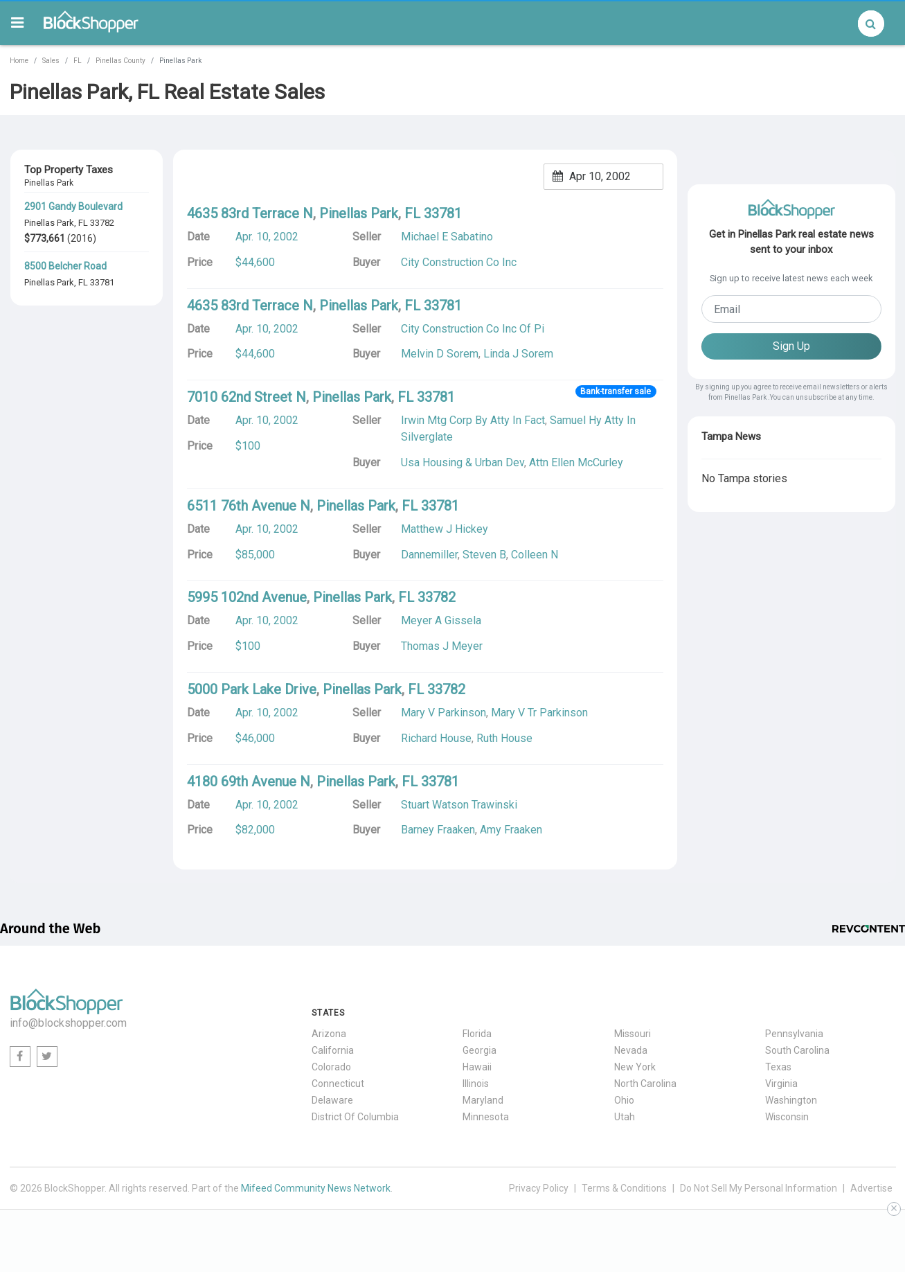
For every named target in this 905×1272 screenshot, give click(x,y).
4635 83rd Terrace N (250, 213)
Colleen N (534, 554)
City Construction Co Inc (459, 262)
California (333, 1050)
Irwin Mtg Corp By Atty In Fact (473, 420)
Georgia (479, 1050)
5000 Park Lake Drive (251, 689)
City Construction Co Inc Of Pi (472, 328)
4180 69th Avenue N (248, 781)
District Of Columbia (355, 1116)
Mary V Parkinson (443, 712)
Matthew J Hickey (444, 529)
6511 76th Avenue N (248, 505)
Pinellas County (120, 60)
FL (77, 60)
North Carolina (645, 1083)
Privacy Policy (538, 1188)
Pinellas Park (49, 223)
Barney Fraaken (438, 829)
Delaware (332, 1100)
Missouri (632, 1033)
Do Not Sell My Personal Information (758, 1188)
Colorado (331, 1066)
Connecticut (338, 1083)
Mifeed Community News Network (316, 1188)
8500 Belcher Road (65, 266)
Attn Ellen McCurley (576, 462)
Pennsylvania (794, 1033)
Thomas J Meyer (442, 646)
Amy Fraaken (511, 829)
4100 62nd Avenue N (69, 326)
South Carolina (797, 1050)
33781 (102, 282)
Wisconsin (787, 1116)
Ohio (624, 1100)
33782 (102, 223)
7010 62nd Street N (246, 397)
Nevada (630, 1050)
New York (635, 1066)
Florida (477, 1033)
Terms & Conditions (624, 1188)
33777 (102, 462)
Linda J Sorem (518, 353)
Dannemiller (429, 554)
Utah (624, 1116)
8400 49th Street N (65, 386)
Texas (778, 1066)
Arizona (329, 1033)
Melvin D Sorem (439, 353)
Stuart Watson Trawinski (459, 804)
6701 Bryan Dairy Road (73, 446)
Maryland (483, 1100)
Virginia (781, 1083)
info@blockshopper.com (68, 1023)
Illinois (476, 1083)
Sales (51, 60)
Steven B (484, 554)
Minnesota (486, 1116)
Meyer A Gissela (441, 620)
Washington (791, 1100)
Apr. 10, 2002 (266, 236)
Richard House (436, 738)
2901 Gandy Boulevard (73, 206)
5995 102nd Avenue (247, 597)
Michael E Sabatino (447, 236)
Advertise (871, 1188)
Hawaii (477, 1066)
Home (19, 60)
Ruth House (504, 738)
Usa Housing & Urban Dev (462, 462)
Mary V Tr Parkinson (539, 712)
